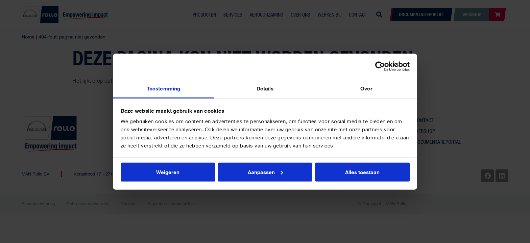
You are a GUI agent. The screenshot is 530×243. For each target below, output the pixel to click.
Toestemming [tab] (163, 88)
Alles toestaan (362, 172)
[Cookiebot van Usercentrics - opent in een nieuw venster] (380, 66)
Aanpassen (265, 172)
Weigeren (167, 172)
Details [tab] (265, 88)
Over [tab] (366, 88)
